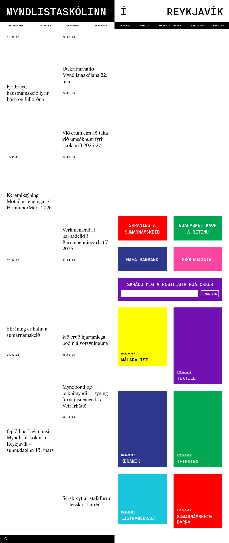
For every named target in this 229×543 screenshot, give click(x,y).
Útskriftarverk (170, 25)
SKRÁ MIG (210, 294)
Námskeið (72, 25)
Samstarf (100, 25)
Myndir (144, 25)
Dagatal (124, 25)
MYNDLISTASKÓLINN (56, 11)
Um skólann (15, 25)
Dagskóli (45, 25)
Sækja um (197, 25)
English (218, 25)
